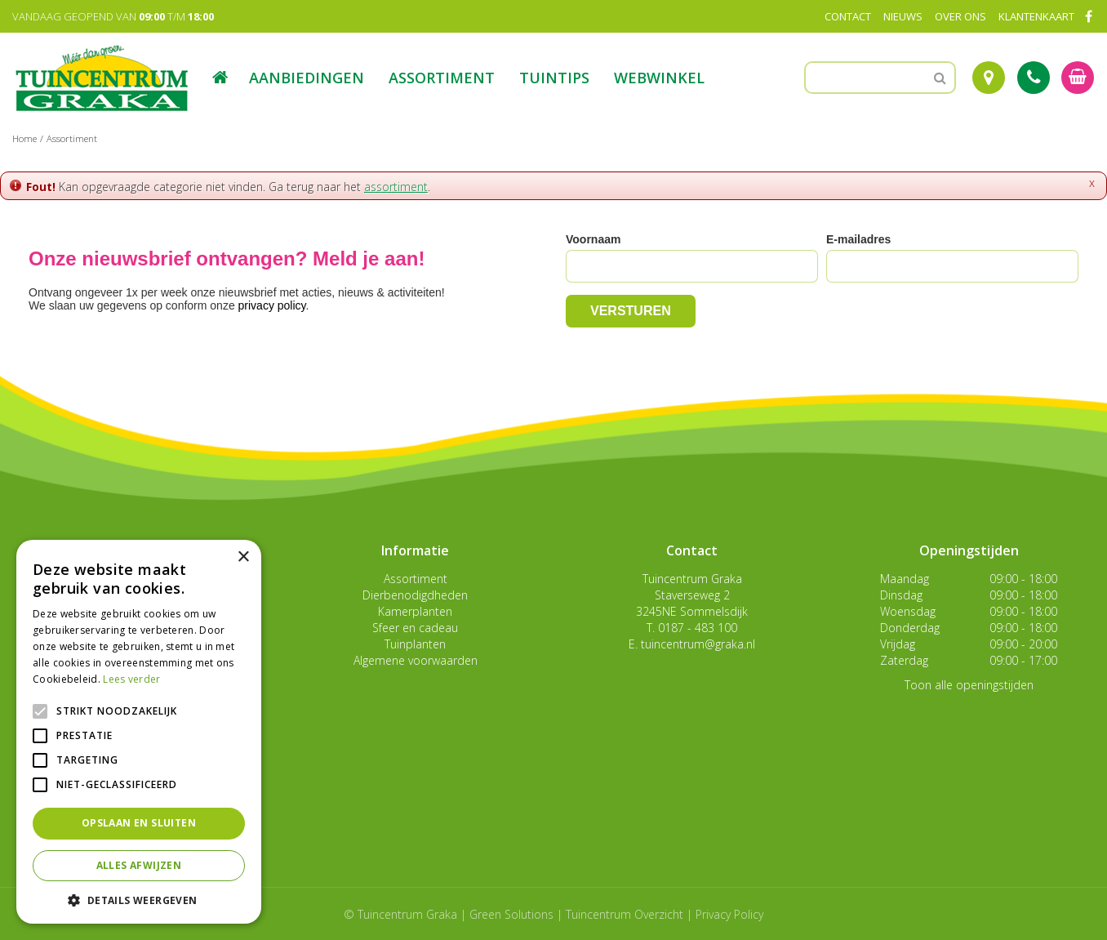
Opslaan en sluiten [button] (139, 823)
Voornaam (593, 239)
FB (1088, 16)
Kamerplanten (415, 611)
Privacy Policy (729, 914)
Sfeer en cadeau (415, 627)
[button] (139, 899)
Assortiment (415, 578)
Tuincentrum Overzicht (624, 914)
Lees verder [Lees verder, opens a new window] (131, 679)
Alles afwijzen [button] (139, 865)
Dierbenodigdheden (415, 595)
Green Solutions (511, 914)
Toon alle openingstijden (969, 685)
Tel (1033, 77)
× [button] (243, 557)
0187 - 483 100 (697, 627)
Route (988, 77)
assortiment (396, 186)
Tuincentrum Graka (692, 578)
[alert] (138, 732)
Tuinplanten (415, 644)
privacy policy (272, 305)
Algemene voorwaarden (415, 660)
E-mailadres (858, 239)
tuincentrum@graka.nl (698, 644)
